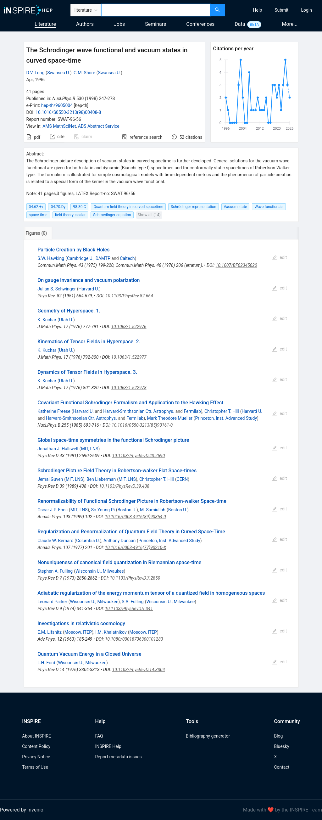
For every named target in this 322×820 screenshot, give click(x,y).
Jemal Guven (50, 479)
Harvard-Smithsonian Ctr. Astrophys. (138, 411)
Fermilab (192, 411)
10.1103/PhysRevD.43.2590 (138, 455)
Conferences (200, 24)
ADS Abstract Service (98, 126)
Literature (45, 24)
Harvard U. (89, 288)
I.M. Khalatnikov (111, 632)
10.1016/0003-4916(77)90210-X (135, 547)
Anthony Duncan (119, 540)
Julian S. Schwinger (56, 288)
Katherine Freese (53, 411)
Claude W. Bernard (55, 540)
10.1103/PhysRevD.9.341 (129, 608)
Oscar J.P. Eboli (52, 509)
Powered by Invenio (21, 810)
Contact (281, 767)
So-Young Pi (103, 509)
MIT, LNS (89, 448)
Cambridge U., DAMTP (88, 258)
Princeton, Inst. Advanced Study (226, 418)
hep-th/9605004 (57, 105)
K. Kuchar (46, 319)
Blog (278, 736)
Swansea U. (58, 72)
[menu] (274, 10)
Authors (85, 24)
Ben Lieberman (101, 479)
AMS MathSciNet (59, 126)
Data (240, 24)
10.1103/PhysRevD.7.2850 (135, 578)
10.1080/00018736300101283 (134, 639)
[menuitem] (257, 10)
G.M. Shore (84, 72)
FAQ (99, 736)
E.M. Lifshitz (49, 632)
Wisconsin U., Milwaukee (99, 571)
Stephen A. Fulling (55, 571)
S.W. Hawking (50, 258)
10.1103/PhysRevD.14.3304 (138, 669)
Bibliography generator (208, 736)
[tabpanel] (161, 463)
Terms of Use (35, 767)
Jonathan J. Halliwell (57, 448)
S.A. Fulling (132, 601)
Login (306, 10)
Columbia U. (88, 540)
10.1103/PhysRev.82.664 (129, 295)
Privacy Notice (36, 756)
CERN (182, 479)
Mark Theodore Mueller (169, 418)
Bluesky (281, 746)
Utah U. (66, 319)
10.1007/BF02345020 (236, 265)
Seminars (155, 24)
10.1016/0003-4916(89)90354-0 (135, 516)
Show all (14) (149, 214)
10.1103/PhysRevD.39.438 (124, 486)
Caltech (127, 258)
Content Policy (36, 746)
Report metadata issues (118, 756)
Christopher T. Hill (221, 411)
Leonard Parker (52, 601)
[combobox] (155, 10)
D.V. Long (35, 72)
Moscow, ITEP (78, 632)
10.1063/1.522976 (128, 326)
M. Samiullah (152, 509)
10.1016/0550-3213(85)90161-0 (142, 425)
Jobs (119, 24)
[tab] (44, 233)
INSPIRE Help (108, 746)
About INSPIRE (36, 736)
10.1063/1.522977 (129, 357)
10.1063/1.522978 (129, 387)
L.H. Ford (46, 662)
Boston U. (127, 509)
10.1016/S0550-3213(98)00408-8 (68, 112)
